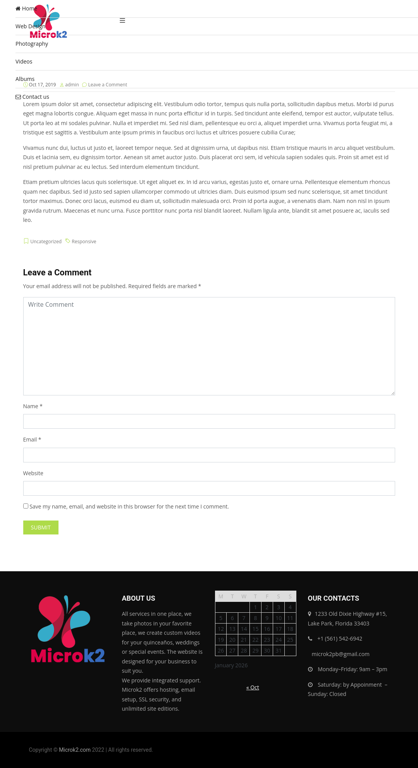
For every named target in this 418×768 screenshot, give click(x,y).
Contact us (32, 96)
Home (26, 8)
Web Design (30, 26)
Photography (31, 43)
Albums (24, 78)
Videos (23, 61)
